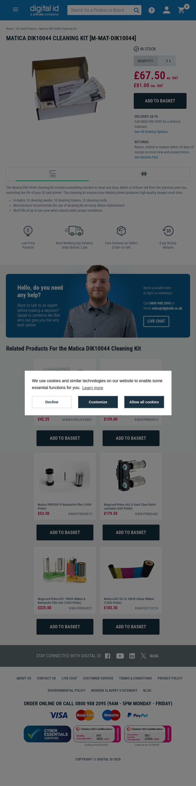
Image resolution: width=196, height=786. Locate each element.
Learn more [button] (92, 388)
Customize (98, 402)
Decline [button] (51, 402)
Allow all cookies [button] (144, 402)
